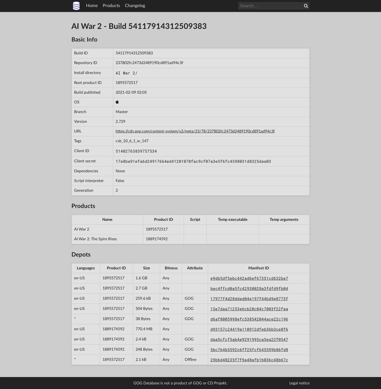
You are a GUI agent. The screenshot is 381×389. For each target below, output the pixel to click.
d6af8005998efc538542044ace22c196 (249, 319)
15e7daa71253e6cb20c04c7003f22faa (249, 308)
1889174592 (157, 239)
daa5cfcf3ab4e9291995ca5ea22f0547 (249, 339)
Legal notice (299, 383)
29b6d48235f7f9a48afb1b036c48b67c (249, 359)
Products (111, 6)
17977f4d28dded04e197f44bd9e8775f (249, 298)
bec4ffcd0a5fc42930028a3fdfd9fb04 (249, 288)
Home (92, 6)
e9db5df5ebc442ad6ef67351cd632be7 (249, 278)
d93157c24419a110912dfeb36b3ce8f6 (249, 329)
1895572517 (127, 83)
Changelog (135, 6)
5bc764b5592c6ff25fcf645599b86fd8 (249, 349)
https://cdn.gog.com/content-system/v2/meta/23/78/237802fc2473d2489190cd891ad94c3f (195, 131)
